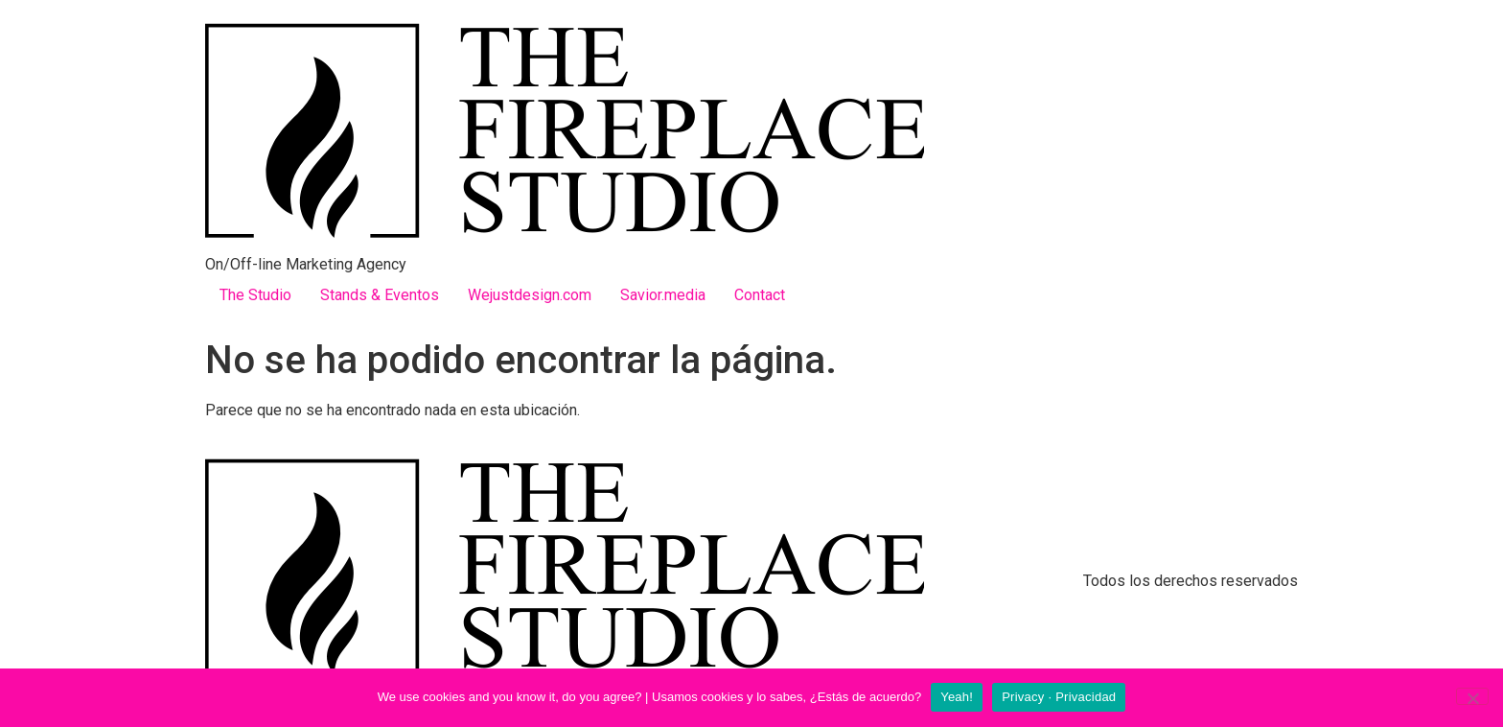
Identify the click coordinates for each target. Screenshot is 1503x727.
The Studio (255, 295)
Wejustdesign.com (529, 295)
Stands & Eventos (379, 295)
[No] (1472, 696)
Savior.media (662, 295)
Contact (759, 295)
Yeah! (956, 697)
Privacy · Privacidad (1059, 697)
